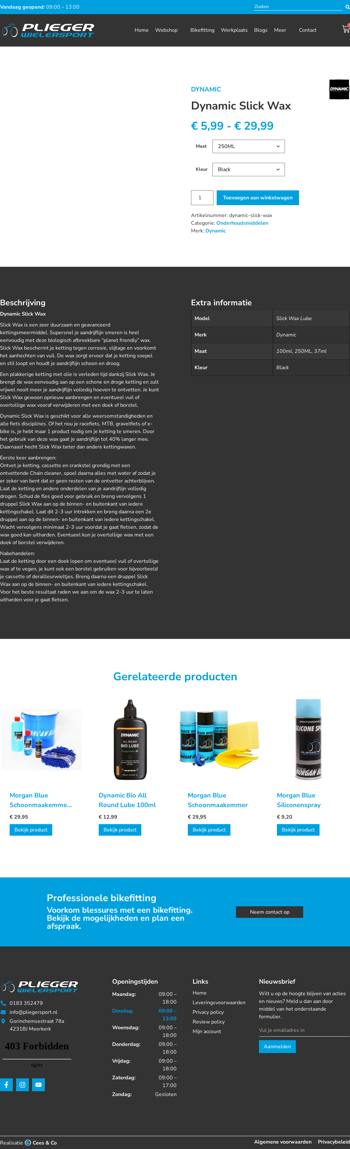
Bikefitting (202, 30)
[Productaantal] (202, 197)
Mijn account (207, 1031)
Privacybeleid (334, 1141)
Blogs (261, 30)
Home (142, 30)
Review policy (209, 1022)
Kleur (202, 169)
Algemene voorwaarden (283, 1141)
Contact (308, 30)
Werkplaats (234, 30)
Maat (201, 146)
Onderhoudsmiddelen (242, 223)
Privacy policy (208, 1012)
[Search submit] (348, 7)
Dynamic (206, 89)
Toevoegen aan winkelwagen (258, 197)
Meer (280, 30)
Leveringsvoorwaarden (218, 1002)
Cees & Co (45, 1142)
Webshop (166, 30)
